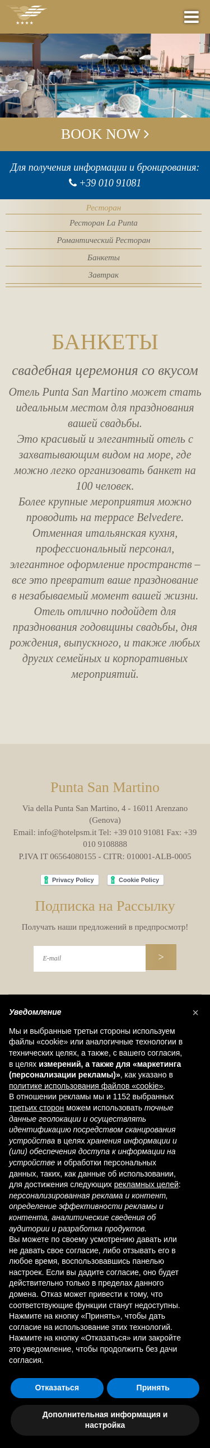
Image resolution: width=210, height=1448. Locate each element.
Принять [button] (153, 1387)
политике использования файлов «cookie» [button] (86, 1085)
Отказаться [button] (57, 1387)
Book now (105, 134)
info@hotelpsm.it (67, 832)
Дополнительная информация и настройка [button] (105, 1420)
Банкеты (103, 257)
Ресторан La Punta (103, 222)
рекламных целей (146, 1184)
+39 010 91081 (110, 183)
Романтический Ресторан (104, 240)
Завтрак (103, 274)
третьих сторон (36, 1107)
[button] (195, 1012)
